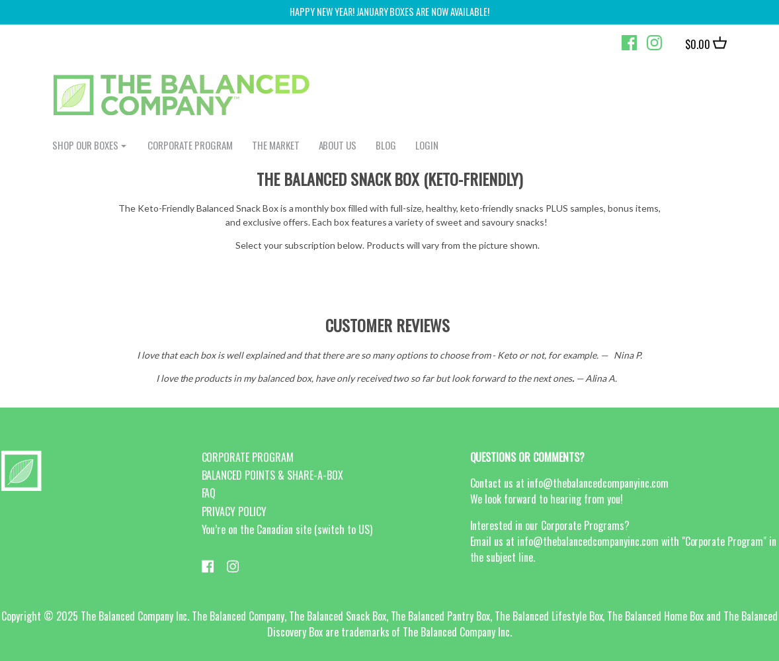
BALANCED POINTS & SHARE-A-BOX (272, 475)
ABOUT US (338, 145)
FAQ (209, 493)
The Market (276, 145)
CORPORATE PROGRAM (190, 145)
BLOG (386, 145)
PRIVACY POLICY (234, 511)
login (426, 145)
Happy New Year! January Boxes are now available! (389, 12)
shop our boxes (85, 145)
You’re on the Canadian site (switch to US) (287, 529)
